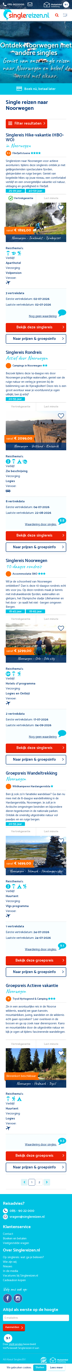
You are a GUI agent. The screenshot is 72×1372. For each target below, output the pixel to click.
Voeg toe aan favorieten (61, 207)
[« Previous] (24, 1182)
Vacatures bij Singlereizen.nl (20, 1275)
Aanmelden (14, 1327)
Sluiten (40, 1367)
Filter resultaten (26, 123)
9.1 (66, 4)
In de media (10, 1271)
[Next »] (46, 1182)
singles (16, 1344)
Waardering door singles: (45, 524)
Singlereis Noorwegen (36, 563)
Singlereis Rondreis (36, 355)
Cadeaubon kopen (14, 1280)
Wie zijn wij (10, 1261)
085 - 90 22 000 (18, 1211)
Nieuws (7, 1266)
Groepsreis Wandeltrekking (36, 776)
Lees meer (56, 1367)
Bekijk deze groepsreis (40, 960)
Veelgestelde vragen (16, 1243)
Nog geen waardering (43, 316)
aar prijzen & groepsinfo (38, 339)
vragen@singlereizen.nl (24, 1217)
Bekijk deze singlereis (40, 327)
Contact (8, 1234)
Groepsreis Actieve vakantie (36, 988)
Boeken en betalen (14, 1238)
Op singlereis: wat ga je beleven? (23, 1257)
